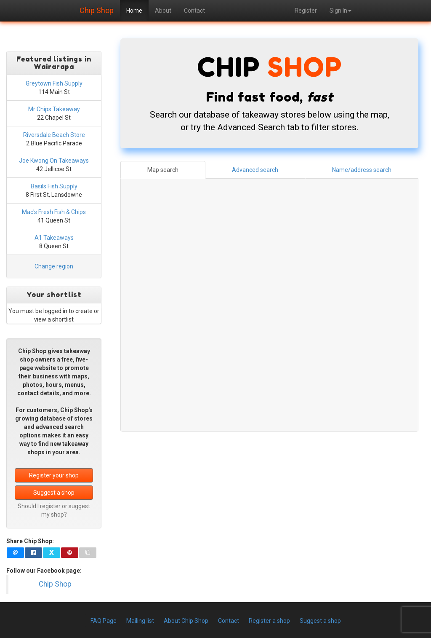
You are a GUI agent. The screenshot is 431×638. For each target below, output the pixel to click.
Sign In (340, 10)
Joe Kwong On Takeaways (54, 160)
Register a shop (269, 620)
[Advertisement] (269, 503)
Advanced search (255, 169)
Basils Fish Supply (54, 186)
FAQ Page (103, 620)
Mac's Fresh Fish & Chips (54, 212)
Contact (194, 10)
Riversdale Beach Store (54, 134)
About (163, 10)
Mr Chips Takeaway (54, 109)
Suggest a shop (53, 492)
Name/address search (361, 169)
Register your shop (54, 475)
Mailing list (140, 620)
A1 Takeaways (54, 237)
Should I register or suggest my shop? (54, 510)
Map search (162, 169)
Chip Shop (97, 9)
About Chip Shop (186, 620)
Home (134, 10)
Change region (54, 266)
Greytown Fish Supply (54, 83)
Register (306, 10)
